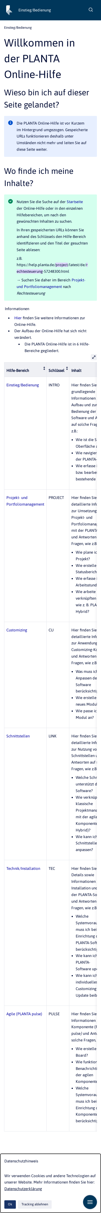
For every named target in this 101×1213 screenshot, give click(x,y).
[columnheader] (25, 369)
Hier (18, 318)
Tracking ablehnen (34, 1204)
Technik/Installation (23, 868)
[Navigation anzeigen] (90, 1202)
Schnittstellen (18, 736)
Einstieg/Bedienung (34, 10)
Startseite (75, 202)
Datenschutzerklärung (23, 1189)
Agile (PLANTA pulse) (24, 1014)
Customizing (16, 630)
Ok (10, 1204)
